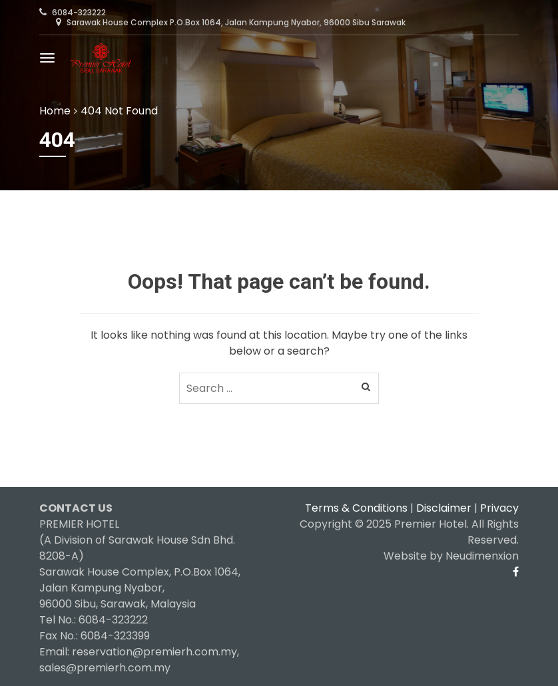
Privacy (499, 508)
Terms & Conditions (356, 508)
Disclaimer (443, 508)
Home (55, 110)
